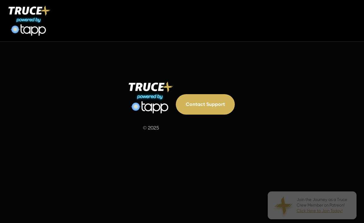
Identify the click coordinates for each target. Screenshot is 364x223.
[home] (29, 20)
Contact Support (205, 104)
